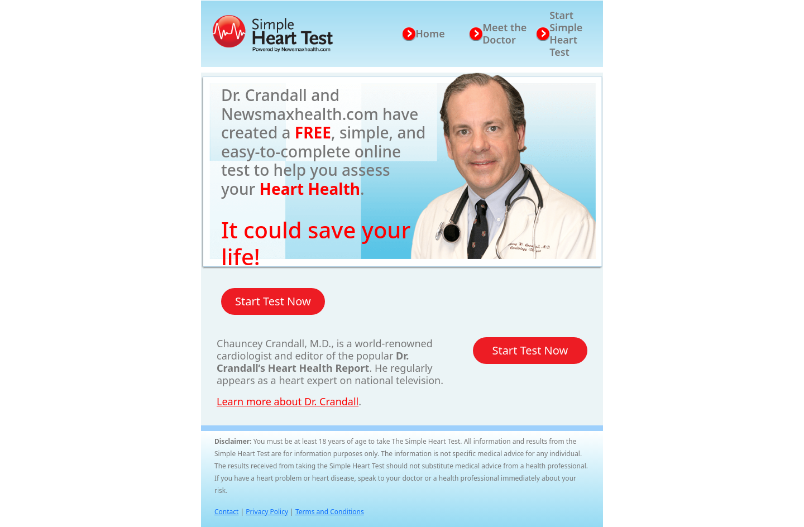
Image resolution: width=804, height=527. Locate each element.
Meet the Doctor (504, 33)
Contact (226, 511)
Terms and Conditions (329, 511)
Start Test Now (273, 301)
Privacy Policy (267, 511)
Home (430, 33)
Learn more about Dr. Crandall (287, 401)
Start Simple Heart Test (565, 33)
